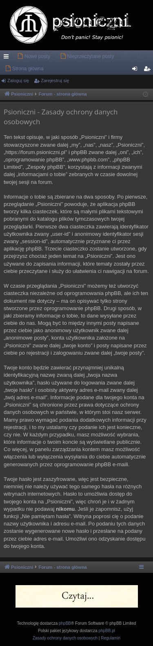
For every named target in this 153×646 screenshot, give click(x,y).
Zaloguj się (18, 80)
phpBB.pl (106, 630)
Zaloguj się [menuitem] (136, 70)
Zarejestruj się (55, 80)
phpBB (65, 623)
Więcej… (7, 58)
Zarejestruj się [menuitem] (148, 70)
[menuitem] (33, 56)
